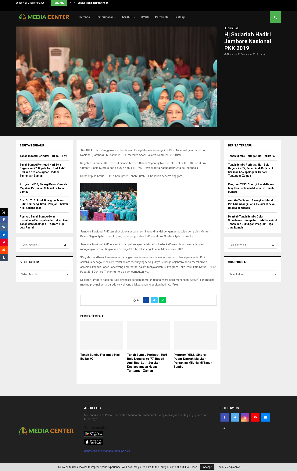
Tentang (179, 17)
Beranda (84, 17)
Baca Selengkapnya (229, 467)
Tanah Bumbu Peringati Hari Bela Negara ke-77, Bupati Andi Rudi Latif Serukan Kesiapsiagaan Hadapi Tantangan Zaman (147, 362)
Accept (207, 467)
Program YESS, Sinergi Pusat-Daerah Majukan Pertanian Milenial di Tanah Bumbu (193, 360)
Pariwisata (162, 17)
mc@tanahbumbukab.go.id (114, 450)
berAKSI (127, 17)
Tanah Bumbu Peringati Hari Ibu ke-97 (43, 155)
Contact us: (91, 450)
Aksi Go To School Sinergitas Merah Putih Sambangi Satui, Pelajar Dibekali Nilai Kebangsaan (44, 204)
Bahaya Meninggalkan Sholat (93, 3)
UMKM (145, 17)
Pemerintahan (104, 17)
